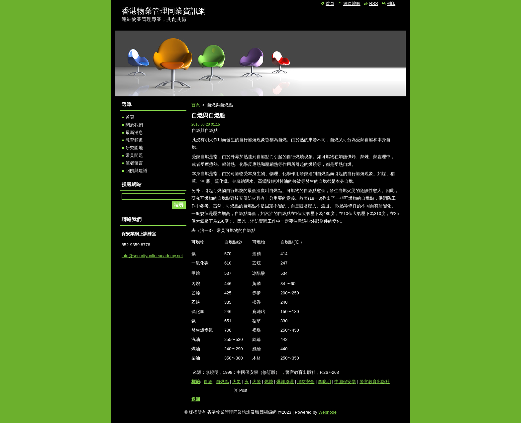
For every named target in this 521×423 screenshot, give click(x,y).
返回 (195, 399)
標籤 (195, 381)
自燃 (208, 381)
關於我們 (134, 124)
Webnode (327, 412)
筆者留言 (134, 162)
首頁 (195, 104)
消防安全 (305, 381)
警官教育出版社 (375, 381)
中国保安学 (345, 381)
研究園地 (134, 147)
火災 (236, 381)
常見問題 (134, 155)
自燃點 (222, 381)
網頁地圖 (352, 3)
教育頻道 (134, 140)
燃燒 (268, 381)
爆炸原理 (285, 381)
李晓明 (324, 381)
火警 (256, 381)
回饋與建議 (136, 170)
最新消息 (134, 132)
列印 (391, 3)
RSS (373, 3)
